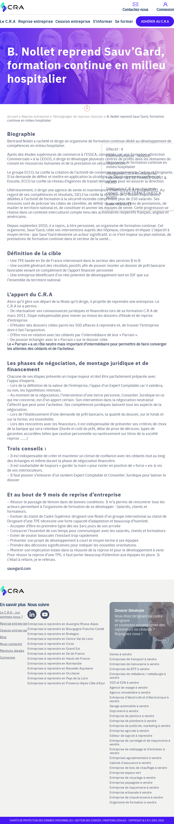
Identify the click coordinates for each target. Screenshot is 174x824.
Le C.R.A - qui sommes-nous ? (11, 614)
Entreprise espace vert (125, 772)
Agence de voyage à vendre (129, 687)
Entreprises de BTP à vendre (130, 669)
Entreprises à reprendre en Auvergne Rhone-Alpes (63, 624)
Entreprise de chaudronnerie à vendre (136, 797)
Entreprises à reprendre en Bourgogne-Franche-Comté (66, 629)
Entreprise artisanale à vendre (131, 792)
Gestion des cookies (88, 820)
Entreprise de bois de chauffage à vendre (138, 767)
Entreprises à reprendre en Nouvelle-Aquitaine (60, 668)
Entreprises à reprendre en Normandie (54, 663)
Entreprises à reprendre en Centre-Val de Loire (60, 638)
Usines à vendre (121, 654)
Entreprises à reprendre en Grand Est (54, 648)
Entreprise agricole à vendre (129, 730)
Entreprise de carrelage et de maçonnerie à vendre (140, 742)
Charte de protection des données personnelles (41, 820)
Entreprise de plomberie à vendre (133, 721)
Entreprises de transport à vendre (133, 659)
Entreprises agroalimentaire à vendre (135, 758)
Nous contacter (11, 644)
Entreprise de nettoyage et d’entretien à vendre (137, 751)
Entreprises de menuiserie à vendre (135, 664)
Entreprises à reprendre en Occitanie (53, 673)
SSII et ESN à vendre (124, 682)
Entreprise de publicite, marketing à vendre (140, 726)
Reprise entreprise (35, 21)
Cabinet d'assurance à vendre (130, 763)
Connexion (7, 657)
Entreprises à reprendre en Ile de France (56, 653)
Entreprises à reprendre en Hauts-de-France (59, 658)
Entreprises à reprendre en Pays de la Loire (57, 678)
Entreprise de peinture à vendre (132, 716)
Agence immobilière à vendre (130, 692)
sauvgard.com (19, 568)
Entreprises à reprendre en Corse (51, 643)
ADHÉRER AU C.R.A (155, 21)
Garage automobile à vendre (130, 706)
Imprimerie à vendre (124, 711)
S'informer (102, 21)
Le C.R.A (8, 21)
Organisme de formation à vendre (133, 802)
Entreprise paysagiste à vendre (131, 782)
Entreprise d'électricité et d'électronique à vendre (139, 699)
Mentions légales (12, 650)
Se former (124, 21)
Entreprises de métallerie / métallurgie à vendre (138, 675)
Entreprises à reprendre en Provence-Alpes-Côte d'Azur (66, 683)
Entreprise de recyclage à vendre (133, 777)
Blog (3, 637)
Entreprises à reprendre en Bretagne (53, 634)
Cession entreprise (72, 21)
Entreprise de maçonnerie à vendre (134, 787)
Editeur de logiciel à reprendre (131, 735)
